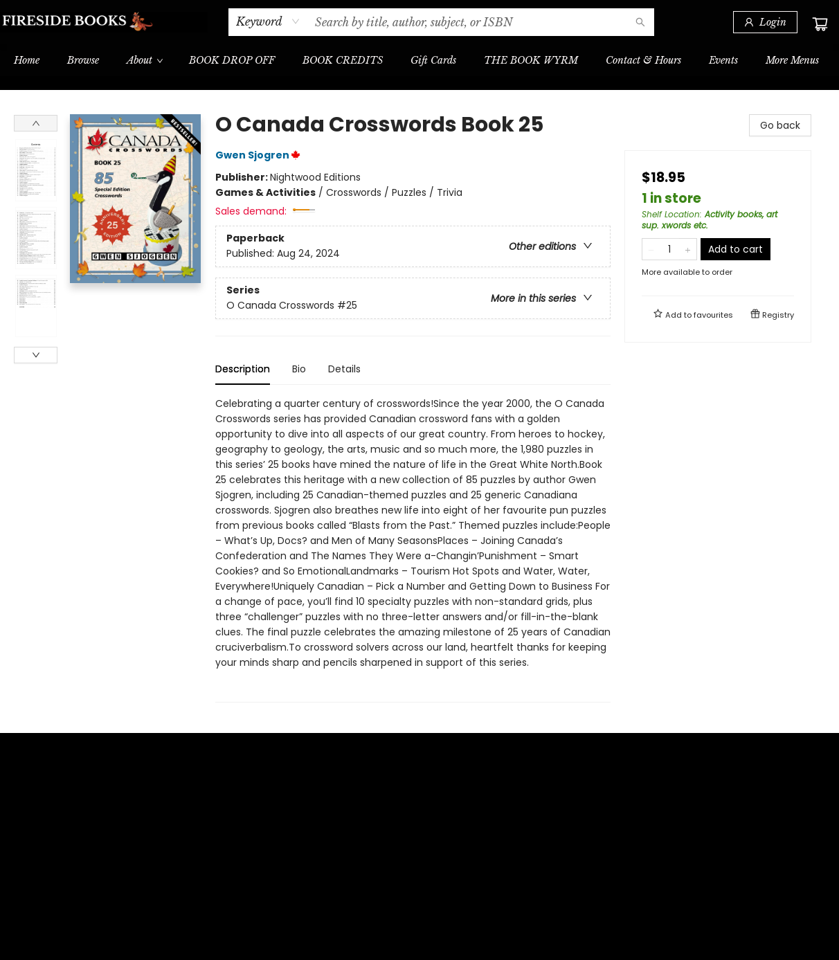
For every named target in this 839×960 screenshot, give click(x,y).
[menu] (419, 60)
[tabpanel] (413, 549)
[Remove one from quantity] (651, 249)
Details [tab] (344, 369)
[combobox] (268, 21)
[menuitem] (26, 60)
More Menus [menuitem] (792, 60)
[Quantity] (669, 249)
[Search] (640, 22)
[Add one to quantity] (687, 249)
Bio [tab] (299, 369)
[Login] (765, 22)
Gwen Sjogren (260, 155)
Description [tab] (242, 369)
